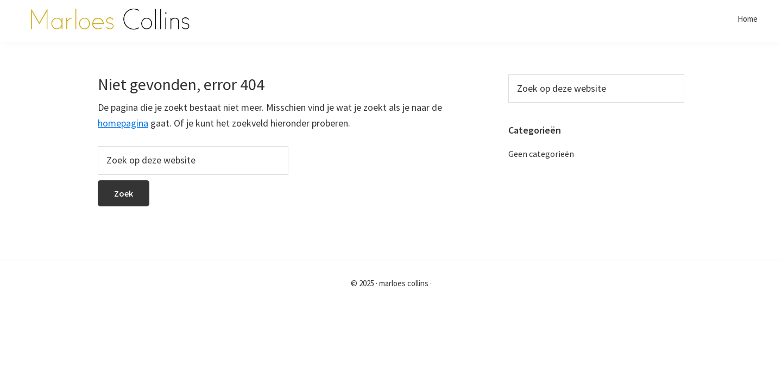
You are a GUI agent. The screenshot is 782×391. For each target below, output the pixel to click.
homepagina (123, 123)
